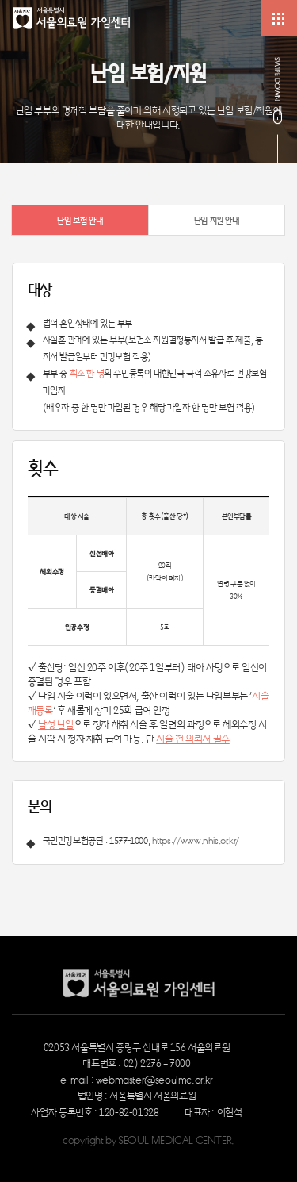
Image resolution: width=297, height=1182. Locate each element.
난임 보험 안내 (79, 220)
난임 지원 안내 (216, 220)
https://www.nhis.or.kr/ (195, 840)
